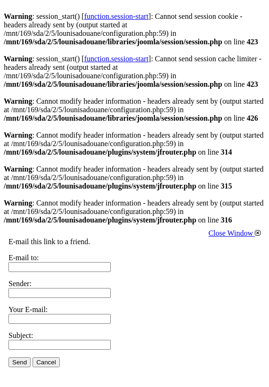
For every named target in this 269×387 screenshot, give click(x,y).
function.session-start (116, 16)
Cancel (46, 362)
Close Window (234, 233)
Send (19, 362)
